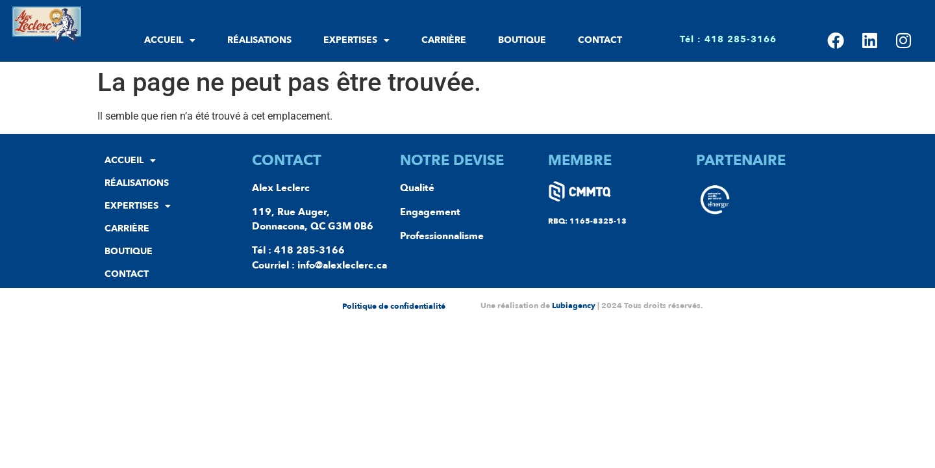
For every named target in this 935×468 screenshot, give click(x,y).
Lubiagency (573, 305)
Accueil (169, 40)
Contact (600, 40)
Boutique (522, 40)
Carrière (443, 40)
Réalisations (259, 40)
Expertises (356, 40)
